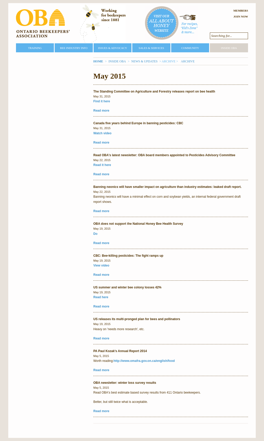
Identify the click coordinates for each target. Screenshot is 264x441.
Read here (100, 297)
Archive (187, 61)
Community (190, 47)
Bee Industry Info (74, 47)
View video (101, 265)
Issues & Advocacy (112, 47)
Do (95, 234)
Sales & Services (151, 47)
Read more (101, 110)
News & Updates (144, 61)
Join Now (240, 16)
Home (98, 61)
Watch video (102, 133)
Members (240, 10)
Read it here (102, 165)
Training (35, 47)
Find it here (101, 101)
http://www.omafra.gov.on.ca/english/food (144, 361)
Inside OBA (229, 47)
